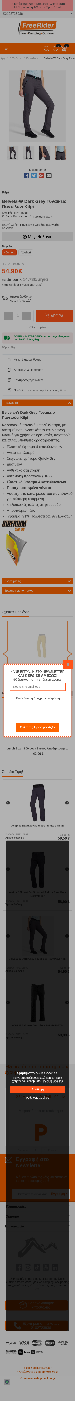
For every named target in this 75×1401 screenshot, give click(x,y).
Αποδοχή (37, 1089)
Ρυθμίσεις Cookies (37, 1097)
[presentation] (38, 709)
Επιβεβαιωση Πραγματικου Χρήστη (38, 698)
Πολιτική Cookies (52, 1081)
